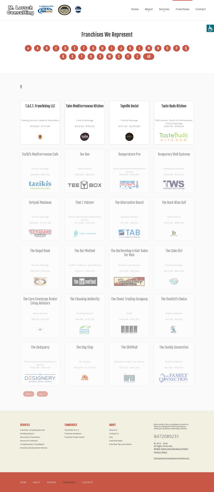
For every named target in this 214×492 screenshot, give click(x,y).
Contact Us (113, 433)
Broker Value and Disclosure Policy (171, 448)
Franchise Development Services (33, 448)
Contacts (87, 482)
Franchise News (115, 440)
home (23, 482)
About (149, 9)
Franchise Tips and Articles (120, 444)
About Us (113, 430)
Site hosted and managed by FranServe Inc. (171, 458)
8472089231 (166, 436)
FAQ (111, 437)
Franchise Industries (73, 433)
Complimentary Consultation (32, 444)
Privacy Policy (160, 452)
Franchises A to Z (72, 430)
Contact (201, 9)
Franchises (182, 9)
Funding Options (27, 433)
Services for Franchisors (30, 437)
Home (135, 9)
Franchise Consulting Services (32, 430)
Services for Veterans (29, 440)
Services (164, 9)
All (148, 56)
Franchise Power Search (75, 437)
